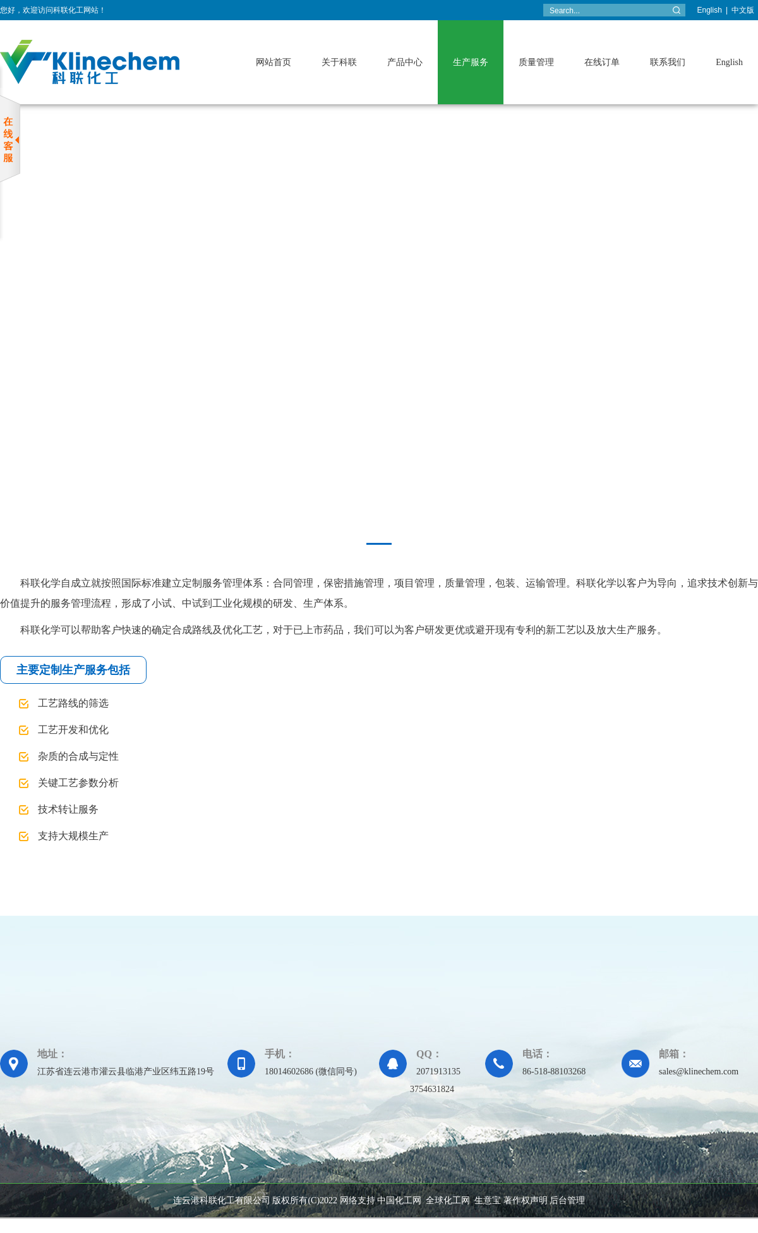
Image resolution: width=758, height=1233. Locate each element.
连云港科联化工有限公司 (221, 1200)
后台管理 (567, 1200)
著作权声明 (525, 1200)
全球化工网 (448, 1200)
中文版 (742, 10)
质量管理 (536, 62)
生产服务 (470, 62)
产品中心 (405, 62)
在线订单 (602, 62)
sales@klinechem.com (698, 1071)
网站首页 (273, 62)
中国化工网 (399, 1200)
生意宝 (487, 1200)
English (709, 10)
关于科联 (339, 62)
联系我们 (667, 62)
